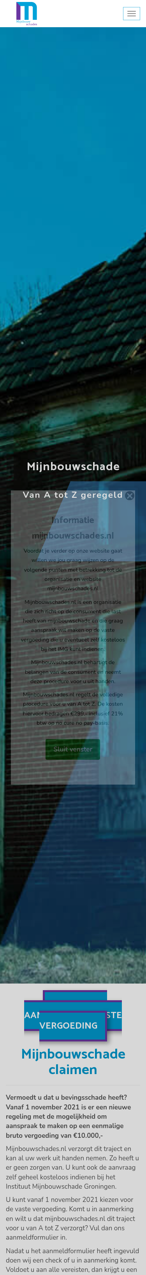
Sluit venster (72, 749)
